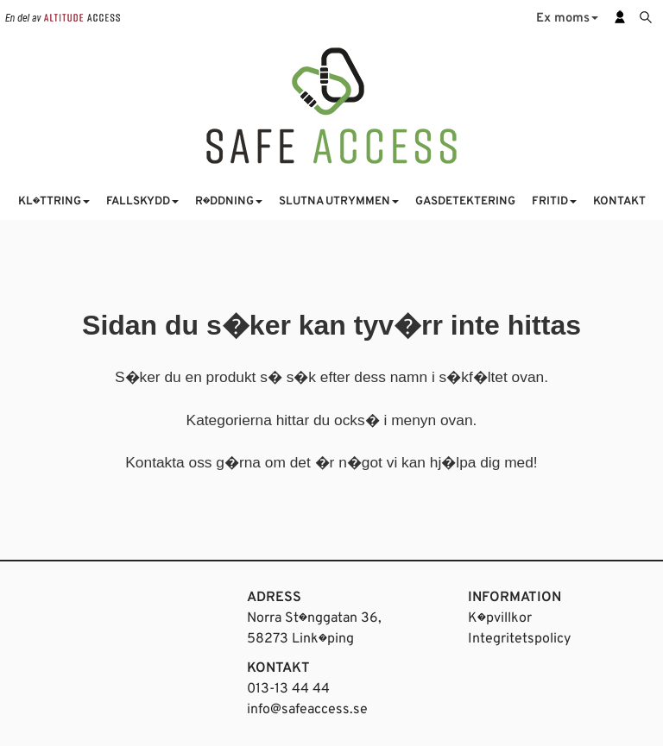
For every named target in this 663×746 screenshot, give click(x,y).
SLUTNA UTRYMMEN (339, 201)
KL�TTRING (54, 201)
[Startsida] (331, 104)
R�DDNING (228, 201)
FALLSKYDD (142, 201)
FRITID (554, 201)
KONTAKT (619, 201)
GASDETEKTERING (465, 201)
